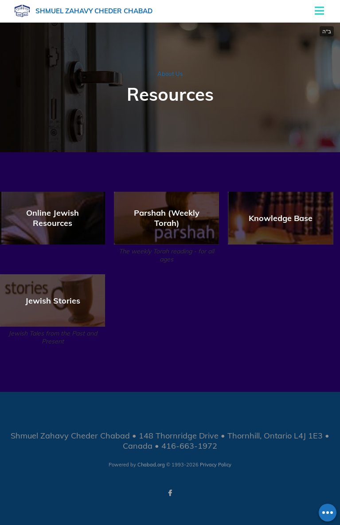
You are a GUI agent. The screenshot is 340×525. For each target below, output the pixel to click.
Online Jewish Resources (52, 218)
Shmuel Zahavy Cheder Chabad (93, 11)
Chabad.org (151, 465)
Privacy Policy (215, 465)
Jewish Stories (52, 301)
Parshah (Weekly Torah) (166, 218)
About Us (170, 73)
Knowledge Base (281, 218)
